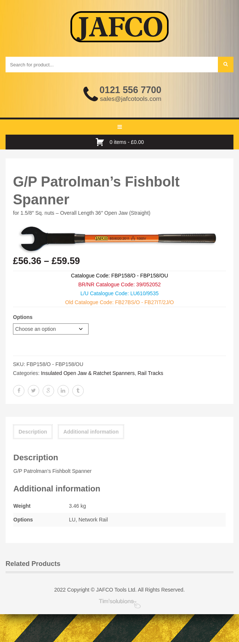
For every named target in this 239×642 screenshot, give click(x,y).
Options (23, 317)
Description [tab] (33, 432)
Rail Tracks (150, 373)
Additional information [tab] (91, 432)
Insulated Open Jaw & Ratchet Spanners (88, 373)
